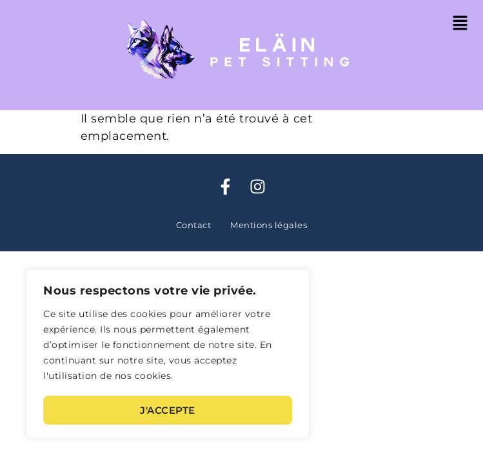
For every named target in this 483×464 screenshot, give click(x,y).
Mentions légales (268, 225)
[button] (460, 24)
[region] (168, 354)
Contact (194, 225)
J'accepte (167, 410)
